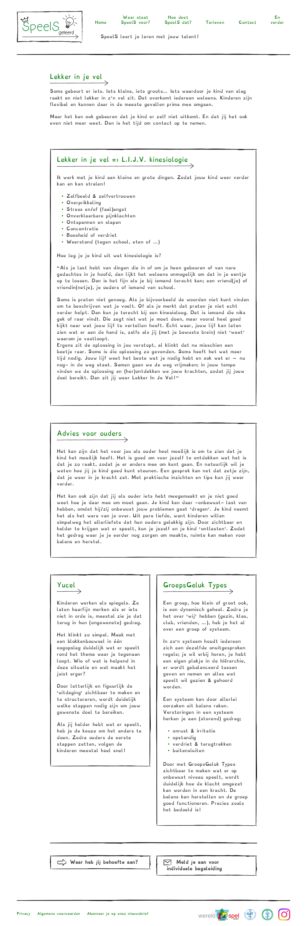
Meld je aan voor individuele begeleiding (194, 865)
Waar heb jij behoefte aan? (104, 862)
